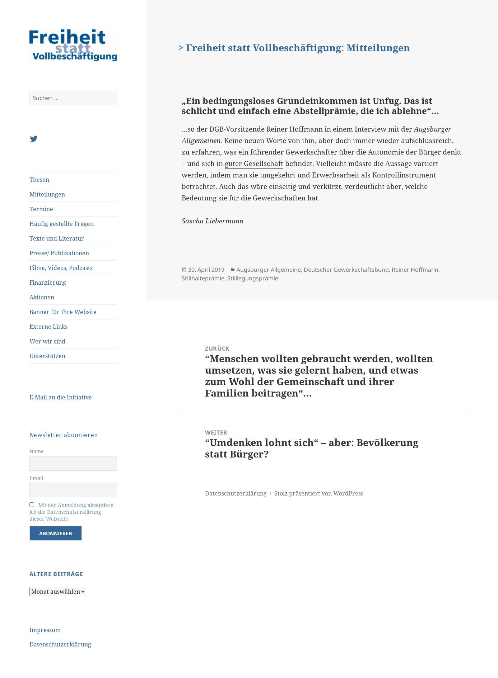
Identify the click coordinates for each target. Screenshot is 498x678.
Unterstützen (47, 356)
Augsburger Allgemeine (269, 270)
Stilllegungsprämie (252, 278)
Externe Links (48, 327)
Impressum (45, 630)
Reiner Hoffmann (294, 129)
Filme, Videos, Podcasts (61, 268)
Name (36, 451)
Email (36, 478)
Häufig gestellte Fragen (61, 224)
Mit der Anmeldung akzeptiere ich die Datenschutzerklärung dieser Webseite (71, 512)
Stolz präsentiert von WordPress (318, 493)
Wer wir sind (47, 341)
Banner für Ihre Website (63, 312)
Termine (41, 209)
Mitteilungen (47, 194)
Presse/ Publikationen (59, 253)
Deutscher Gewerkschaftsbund (346, 270)
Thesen (39, 180)
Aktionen (41, 297)
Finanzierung (47, 282)
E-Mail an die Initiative (60, 397)
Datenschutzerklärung (60, 644)
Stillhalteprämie (203, 278)
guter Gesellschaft (254, 163)
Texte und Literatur (56, 238)
